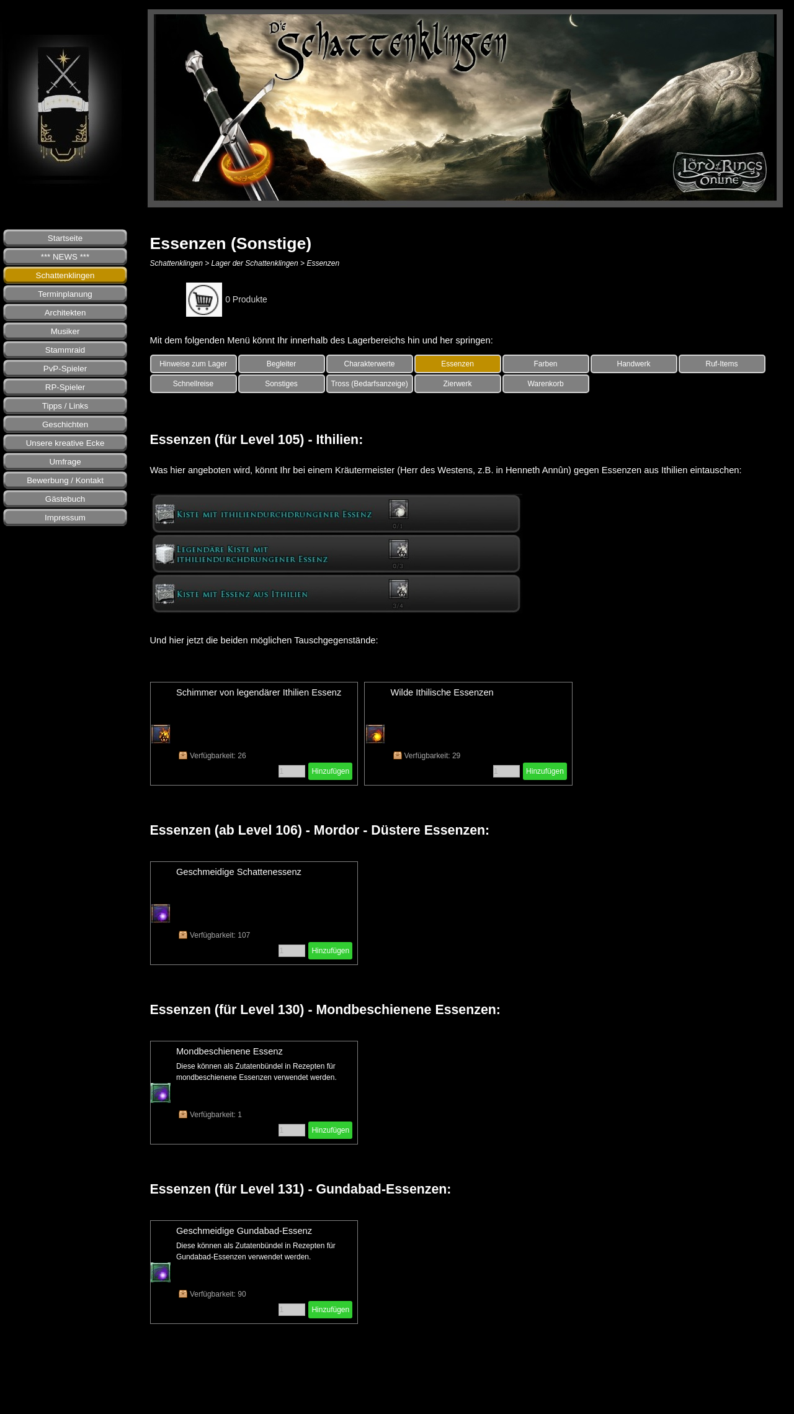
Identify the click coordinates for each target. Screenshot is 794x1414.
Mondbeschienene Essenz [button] (229, 1051)
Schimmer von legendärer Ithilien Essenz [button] (258, 692)
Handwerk (634, 364)
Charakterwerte (369, 364)
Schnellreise (193, 383)
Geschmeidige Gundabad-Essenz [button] (244, 1231)
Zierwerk (458, 383)
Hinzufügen (330, 771)
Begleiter (281, 364)
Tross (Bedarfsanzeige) (369, 383)
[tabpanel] (468, 340)
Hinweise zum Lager (193, 364)
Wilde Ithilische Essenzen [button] (442, 692)
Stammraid (65, 350)
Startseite (65, 238)
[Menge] (292, 771)
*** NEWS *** (65, 256)
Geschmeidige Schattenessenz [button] (238, 872)
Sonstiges (281, 383)
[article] (254, 734)
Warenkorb (545, 383)
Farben (546, 364)
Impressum (65, 517)
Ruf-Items (722, 364)
